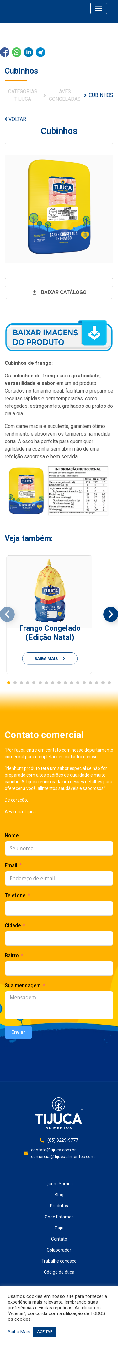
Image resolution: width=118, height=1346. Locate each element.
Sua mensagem (23, 985)
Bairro (12, 955)
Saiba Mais (19, 1332)
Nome (12, 835)
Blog (59, 1194)
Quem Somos (59, 1183)
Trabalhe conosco (59, 1261)
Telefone (15, 895)
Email (11, 865)
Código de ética (59, 1272)
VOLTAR (15, 119)
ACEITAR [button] (45, 1331)
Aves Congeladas (65, 95)
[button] (9, 683)
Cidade (13, 925)
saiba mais (50, 658)
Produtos (59, 1205)
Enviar (18, 1032)
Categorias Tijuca (22, 95)
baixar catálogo (59, 292)
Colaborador (59, 1250)
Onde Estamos (59, 1216)
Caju (59, 1227)
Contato (59, 1238)
